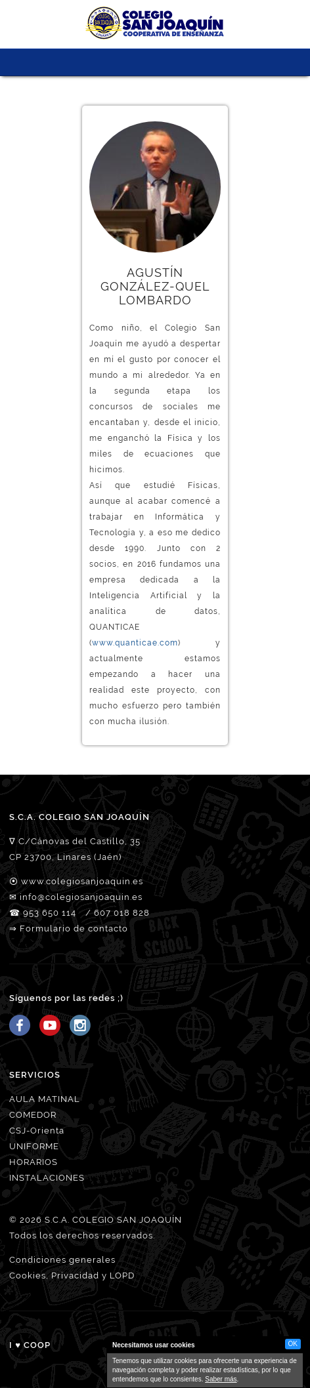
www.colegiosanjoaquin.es (82, 881)
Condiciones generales (62, 1260)
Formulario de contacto (74, 928)
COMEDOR (32, 1115)
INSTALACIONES (47, 1178)
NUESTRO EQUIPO (94, 62)
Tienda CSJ (240, 62)
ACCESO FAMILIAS (216, 62)
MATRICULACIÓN (167, 62)
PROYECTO (118, 62)
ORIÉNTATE (191, 62)
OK (293, 1343)
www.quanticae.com (135, 642)
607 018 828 (122, 913)
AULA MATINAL (44, 1099)
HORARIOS (33, 1162)
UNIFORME (34, 1146)
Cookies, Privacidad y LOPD (72, 1275)
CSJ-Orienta (36, 1130)
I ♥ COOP (30, 1345)
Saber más (220, 1379)
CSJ (70, 62)
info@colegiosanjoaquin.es (81, 897)
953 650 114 (49, 913)
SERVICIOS (143, 62)
